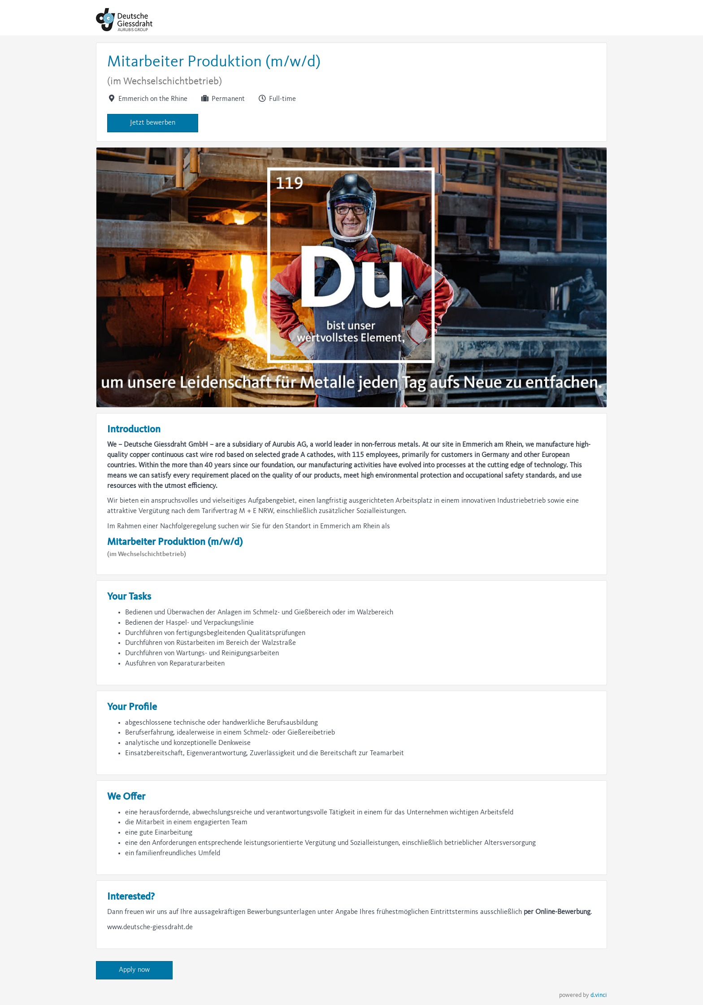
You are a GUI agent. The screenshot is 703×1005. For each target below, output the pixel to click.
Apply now (134, 970)
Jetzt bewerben (152, 122)
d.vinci (598, 995)
